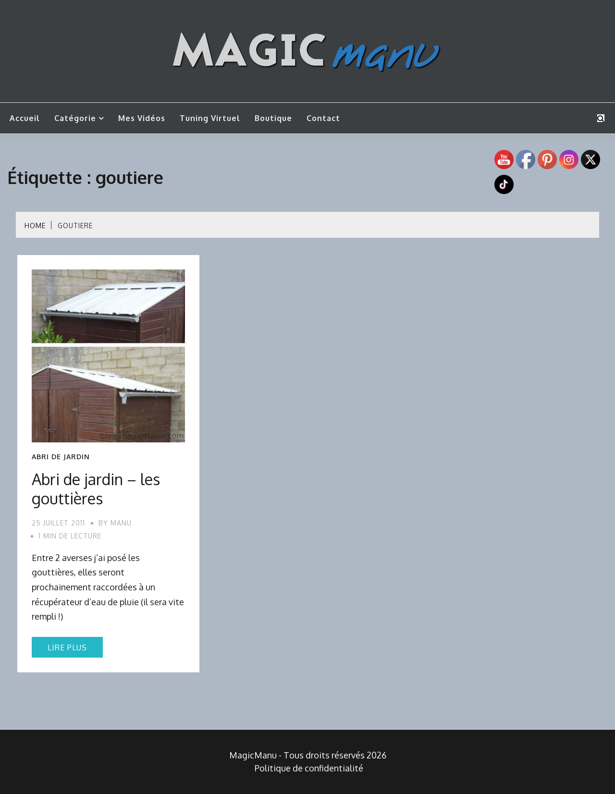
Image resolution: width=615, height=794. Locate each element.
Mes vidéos (141, 118)
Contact (323, 118)
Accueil (25, 118)
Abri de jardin (61, 456)
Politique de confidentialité (309, 768)
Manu (121, 523)
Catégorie (75, 118)
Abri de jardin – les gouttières (96, 488)
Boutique (273, 118)
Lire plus (67, 647)
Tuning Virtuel (210, 118)
